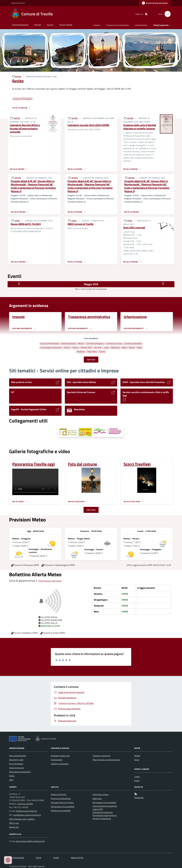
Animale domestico (68, 343)
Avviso (18, 80)
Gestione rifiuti (86, 347)
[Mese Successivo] (163, 283)
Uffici (11, 779)
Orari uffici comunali (134, 227)
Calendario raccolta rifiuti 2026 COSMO (88, 125)
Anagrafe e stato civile (60, 755)
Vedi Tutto (91, 509)
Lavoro (106, 347)
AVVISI (17, 220)
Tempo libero (92, 351)
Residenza (81, 351)
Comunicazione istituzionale (50, 347)
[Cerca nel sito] (167, 14)
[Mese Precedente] (19, 283)
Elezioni (75, 347)
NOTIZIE (18, 76)
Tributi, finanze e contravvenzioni (106, 759)
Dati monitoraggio (16, 857)
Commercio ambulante (133, 343)
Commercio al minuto (114, 343)
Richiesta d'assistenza (102, 818)
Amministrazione (20, 25)
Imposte (97, 25)
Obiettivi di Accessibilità (61, 810)
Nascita (132, 347)
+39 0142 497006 (25, 803)
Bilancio (81, 343)
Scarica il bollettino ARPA (24, 633)
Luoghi (137, 776)
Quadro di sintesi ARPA (52, 633)
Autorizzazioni (56, 759)
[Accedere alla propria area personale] (155, 3)
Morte (124, 347)
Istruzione (97, 347)
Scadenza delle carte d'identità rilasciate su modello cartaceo (139, 126)
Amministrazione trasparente (105, 806)
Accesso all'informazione (49, 343)
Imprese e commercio (101, 755)
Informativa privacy (101, 794)
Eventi (137, 780)
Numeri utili (14, 827)
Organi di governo (16, 767)
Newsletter (139, 797)
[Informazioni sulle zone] (49, 581)
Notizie (137, 755)
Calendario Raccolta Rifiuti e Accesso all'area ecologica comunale (25, 128)
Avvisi (136, 759)
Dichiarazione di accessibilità (62, 806)
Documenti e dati (16, 759)
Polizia (139, 347)
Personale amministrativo (20, 771)
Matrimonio (115, 347)
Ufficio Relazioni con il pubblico (22, 819)
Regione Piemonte (18, 3)
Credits (56, 857)
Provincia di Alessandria (61, 798)
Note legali (97, 798)
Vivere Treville (65, 25)
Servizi (50, 25)
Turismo (102, 351)
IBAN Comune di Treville (80, 224)
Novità (38, 25)
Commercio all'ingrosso (95, 343)
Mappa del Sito (77, 857)
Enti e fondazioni (16, 763)
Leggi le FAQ (98, 809)
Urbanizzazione (141, 25)
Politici (12, 775)
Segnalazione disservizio (103, 812)
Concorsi (67, 347)
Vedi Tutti (91, 359)
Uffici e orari (14, 823)
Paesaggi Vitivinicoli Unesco (62, 802)
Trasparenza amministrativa (117, 25)
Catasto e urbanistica (60, 763)
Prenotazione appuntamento (105, 815)
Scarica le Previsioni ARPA (25, 565)
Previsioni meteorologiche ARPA (58, 565)
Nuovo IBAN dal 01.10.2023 (26, 224)
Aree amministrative (17, 755)
